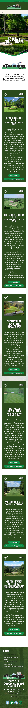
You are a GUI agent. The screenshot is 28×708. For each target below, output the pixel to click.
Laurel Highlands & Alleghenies (11, 657)
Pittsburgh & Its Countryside (10, 662)
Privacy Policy (14, 696)
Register (23, 1)
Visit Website (14, 175)
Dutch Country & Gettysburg (10, 654)
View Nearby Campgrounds (14, 179)
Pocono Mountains (8, 664)
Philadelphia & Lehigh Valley (10, 661)
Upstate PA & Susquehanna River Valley (13, 666)
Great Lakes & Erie (8, 655)
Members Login (17, 1)
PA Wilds (6, 659)
